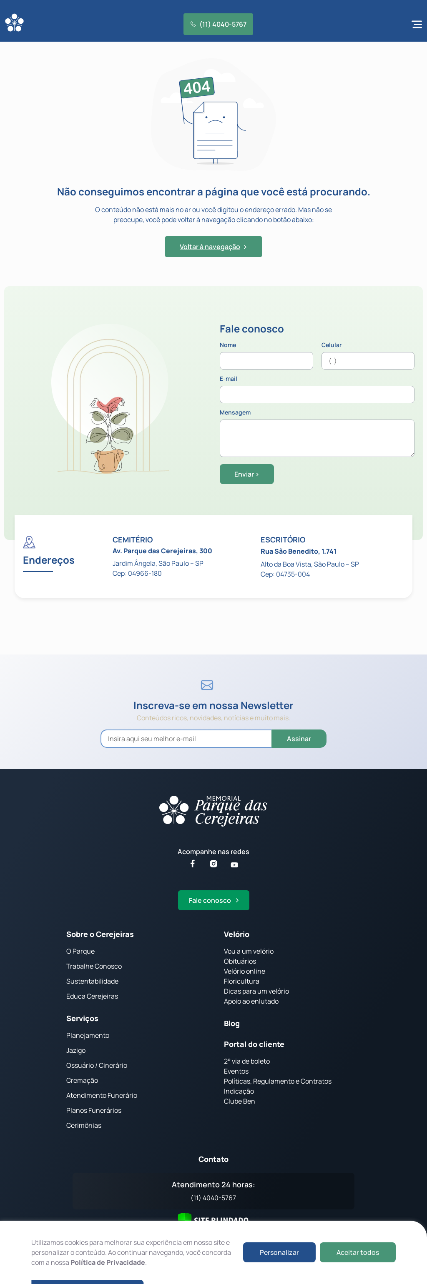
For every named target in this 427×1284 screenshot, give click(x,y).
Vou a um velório (249, 951)
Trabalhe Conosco (94, 966)
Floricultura (241, 981)
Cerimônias (83, 1125)
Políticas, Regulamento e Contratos (278, 1081)
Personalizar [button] (279, 1252)
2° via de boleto (247, 1061)
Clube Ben (239, 1101)
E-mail (317, 389)
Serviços (82, 1018)
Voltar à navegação (213, 246)
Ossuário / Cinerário (96, 1065)
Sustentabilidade (92, 981)
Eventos (236, 1071)
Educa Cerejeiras (92, 996)
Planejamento (87, 1035)
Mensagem (317, 434)
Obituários (240, 961)
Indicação (239, 1091)
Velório (236, 934)
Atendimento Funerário (101, 1095)
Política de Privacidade (107, 1262)
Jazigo (75, 1050)
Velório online (244, 971)
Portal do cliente (254, 1044)
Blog (232, 1023)
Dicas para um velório (256, 991)
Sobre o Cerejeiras (100, 934)
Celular (368, 356)
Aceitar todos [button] (358, 1252)
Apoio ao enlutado (251, 1001)
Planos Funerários (93, 1110)
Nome (266, 356)
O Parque (80, 951)
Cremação (82, 1080)
